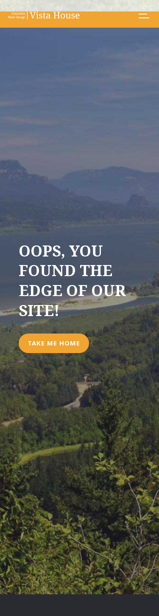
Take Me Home (54, 343)
